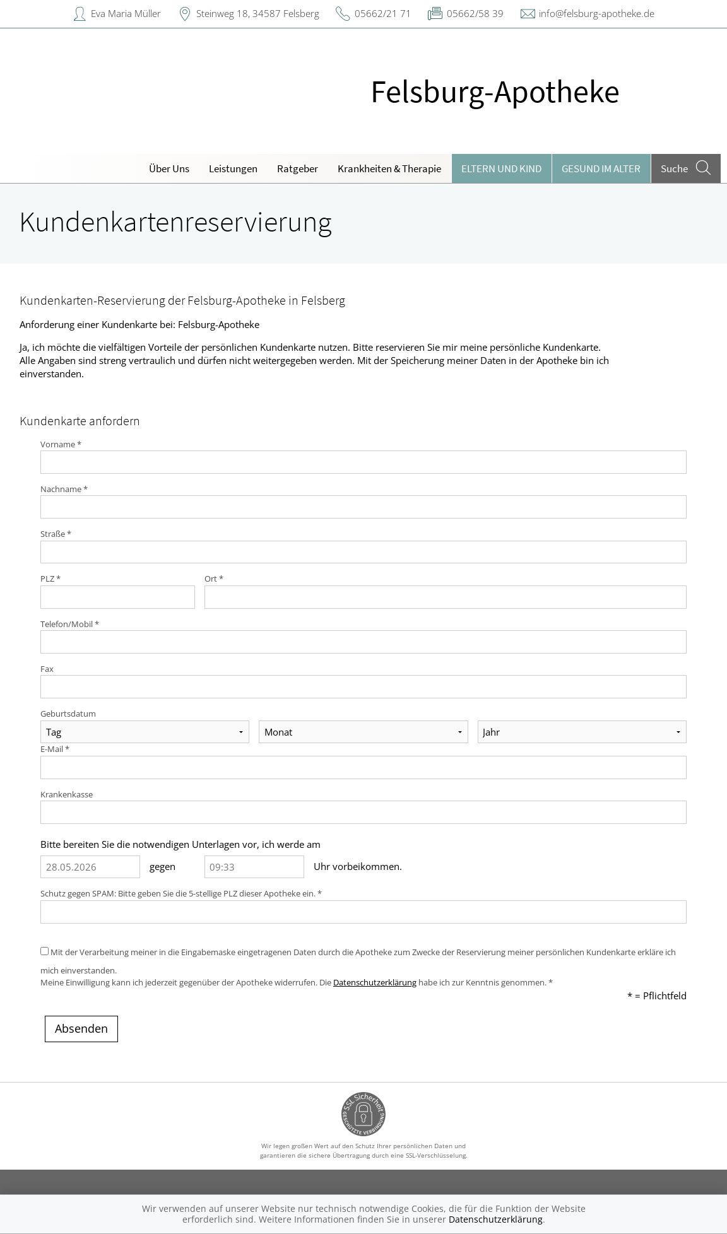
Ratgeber (297, 168)
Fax (47, 668)
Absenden (81, 1028)
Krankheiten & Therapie (389, 168)
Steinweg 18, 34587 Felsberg (257, 13)
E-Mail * (54, 749)
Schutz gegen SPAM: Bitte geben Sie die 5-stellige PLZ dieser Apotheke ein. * (181, 893)
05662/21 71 (383, 13)
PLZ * (50, 578)
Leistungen (233, 168)
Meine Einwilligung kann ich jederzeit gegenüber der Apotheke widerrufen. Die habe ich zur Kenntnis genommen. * (296, 982)
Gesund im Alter (601, 168)
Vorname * (60, 444)
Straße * (55, 533)
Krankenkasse (66, 794)
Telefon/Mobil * (69, 624)
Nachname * (64, 489)
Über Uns (169, 168)
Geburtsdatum (68, 713)
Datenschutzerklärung (375, 982)
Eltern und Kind (501, 168)
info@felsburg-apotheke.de (596, 13)
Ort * (213, 578)
